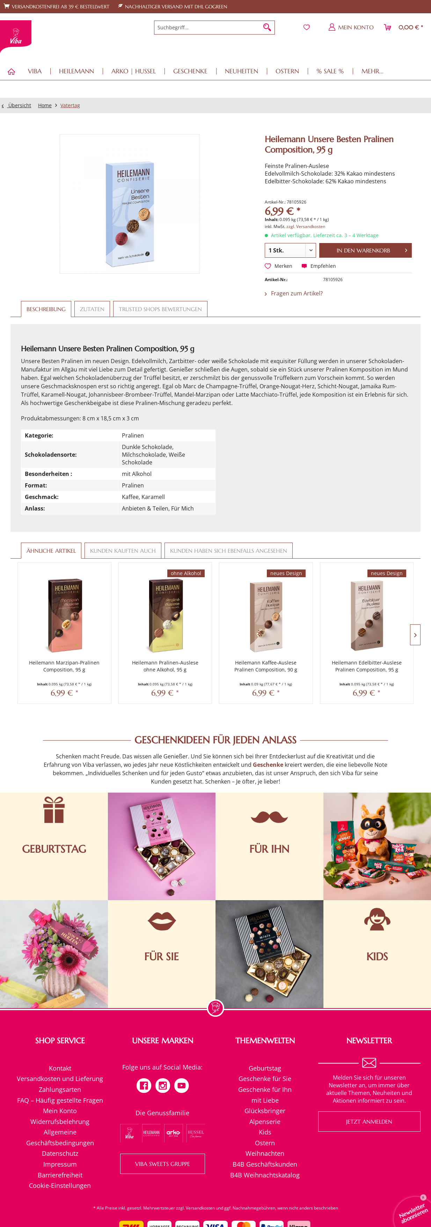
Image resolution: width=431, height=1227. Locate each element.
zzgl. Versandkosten (305, 226)
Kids (265, 1132)
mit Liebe (265, 1100)
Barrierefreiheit (60, 1175)
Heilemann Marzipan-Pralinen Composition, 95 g (64, 666)
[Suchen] (267, 28)
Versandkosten (200, 1208)
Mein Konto (60, 1111)
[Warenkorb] (404, 27)
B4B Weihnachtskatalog (265, 1175)
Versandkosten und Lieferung (60, 1078)
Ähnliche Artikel (51, 550)
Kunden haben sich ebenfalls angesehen (228, 550)
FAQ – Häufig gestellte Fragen (60, 1100)
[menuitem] (214, 28)
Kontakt (60, 1068)
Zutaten (92, 309)
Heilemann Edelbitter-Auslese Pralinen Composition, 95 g (367, 666)
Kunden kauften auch (123, 550)
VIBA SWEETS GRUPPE (162, 1163)
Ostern (265, 1143)
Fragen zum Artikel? (294, 293)
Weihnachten (265, 1153)
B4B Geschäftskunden (265, 1164)
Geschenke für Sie (265, 1078)
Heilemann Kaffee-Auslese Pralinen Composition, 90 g (265, 666)
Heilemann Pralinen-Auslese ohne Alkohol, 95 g (165, 666)
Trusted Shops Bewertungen (160, 309)
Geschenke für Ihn (265, 1089)
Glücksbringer (264, 1111)
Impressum (60, 1164)
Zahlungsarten (60, 1089)
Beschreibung (46, 309)
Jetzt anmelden (369, 1121)
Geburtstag (265, 1068)
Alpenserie (264, 1121)
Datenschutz (60, 1153)
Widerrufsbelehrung (59, 1121)
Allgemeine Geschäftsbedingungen (60, 1137)
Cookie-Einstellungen (60, 1185)
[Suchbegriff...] (214, 28)
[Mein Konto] (351, 27)
